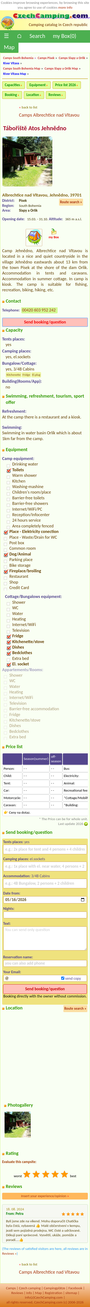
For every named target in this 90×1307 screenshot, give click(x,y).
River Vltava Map (14, 74)
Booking (11, 95)
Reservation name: (18, 957)
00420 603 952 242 (39, 310)
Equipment (37, 85)
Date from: (11, 893)
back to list (29, 107)
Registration (53, 1293)
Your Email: (12, 972)
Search (37, 35)
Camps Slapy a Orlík (72, 58)
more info (65, 7)
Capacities (12, 85)
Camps (11, 1288)
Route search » (71, 202)
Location (32, 95)
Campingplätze (54, 1288)
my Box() (64, 35)
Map (9, 47)
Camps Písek (46, 58)
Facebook (75, 1288)
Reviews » (9, 1253)
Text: (7, 923)
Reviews (54, 95)
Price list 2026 (65, 85)
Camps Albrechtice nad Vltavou (49, 115)
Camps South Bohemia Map (21, 68)
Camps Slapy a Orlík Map (61, 68)
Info (29, 1293)
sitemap (71, 1293)
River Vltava (11, 63)
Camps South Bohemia (18, 58)
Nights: (8, 908)
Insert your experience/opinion (45, 1196)
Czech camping (30, 1288)
